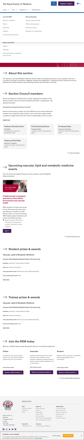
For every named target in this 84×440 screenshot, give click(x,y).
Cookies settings (56, 435)
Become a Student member (68, 372)
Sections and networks (33, 20)
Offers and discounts (32, 24)
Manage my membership (34, 31)
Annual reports (40, 416)
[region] (42, 436)
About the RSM (40, 408)
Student (5, 31)
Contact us (25, 410)
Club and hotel (60, 414)
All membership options (10, 35)
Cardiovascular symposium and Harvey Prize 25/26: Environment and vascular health (14, 199)
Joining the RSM (60, 408)
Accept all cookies (68, 435)
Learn (6, 10)
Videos (5, 46)
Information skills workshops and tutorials (12, 54)
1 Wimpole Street (27, 426)
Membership (37, 10)
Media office (39, 412)
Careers (38, 410)
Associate (6, 27)
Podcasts (6, 50)
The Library (59, 416)
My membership (60, 410)
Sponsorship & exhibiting (43, 426)
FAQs (23, 412)
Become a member (9, 20)
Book (7, 231)
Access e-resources (61, 412)
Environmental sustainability (44, 418)
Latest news (39, 414)
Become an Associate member (41, 372)
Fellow (5, 24)
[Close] (81, 435)
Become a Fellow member (13, 372)
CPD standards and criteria (43, 420)
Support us (24, 10)
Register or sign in (66, 4)
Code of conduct (60, 418)
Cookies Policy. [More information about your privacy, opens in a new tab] (38, 438)
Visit (14, 10)
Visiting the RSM (26, 408)
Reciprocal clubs (31, 27)
